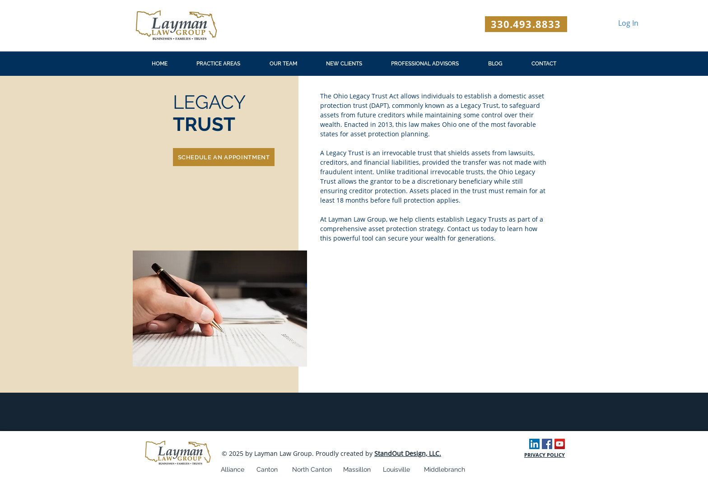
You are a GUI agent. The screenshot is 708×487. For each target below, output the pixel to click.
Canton (267, 469)
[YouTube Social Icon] (559, 444)
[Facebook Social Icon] (547, 444)
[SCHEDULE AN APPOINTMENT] (224, 157)
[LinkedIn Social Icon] (534, 444)
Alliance (232, 469)
